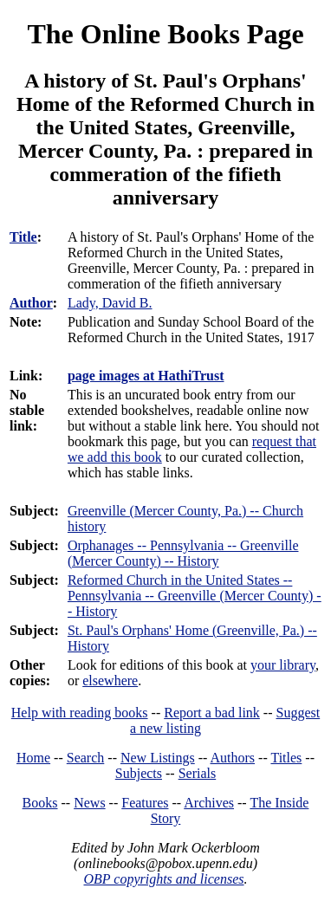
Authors (233, 757)
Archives (209, 802)
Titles (286, 757)
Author (31, 302)
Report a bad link (212, 712)
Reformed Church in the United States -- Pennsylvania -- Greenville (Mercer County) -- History (194, 596)
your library (282, 665)
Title (23, 237)
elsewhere (110, 680)
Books (40, 802)
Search (86, 757)
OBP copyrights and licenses (163, 879)
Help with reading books (79, 712)
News (89, 802)
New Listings (157, 757)
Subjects (138, 773)
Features (144, 802)
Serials (197, 773)
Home (33, 757)
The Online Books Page (165, 33)
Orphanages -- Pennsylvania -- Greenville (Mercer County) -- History (183, 553)
